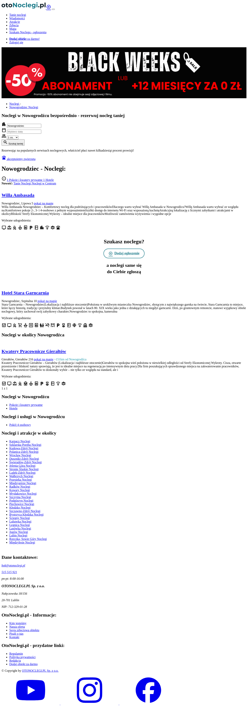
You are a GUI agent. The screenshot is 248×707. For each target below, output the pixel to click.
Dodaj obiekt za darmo (23, 664)
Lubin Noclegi (18, 535)
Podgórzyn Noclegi (21, 500)
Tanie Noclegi (22, 183)
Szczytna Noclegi (20, 497)
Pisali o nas (16, 633)
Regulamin (16, 653)
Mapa (12, 28)
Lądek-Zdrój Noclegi (22, 472)
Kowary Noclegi (19, 490)
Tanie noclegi (17, 14)
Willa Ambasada (18, 195)
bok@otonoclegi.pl (13, 565)
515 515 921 (9, 572)
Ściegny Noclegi (19, 518)
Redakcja (15, 660)
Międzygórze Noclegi (22, 483)
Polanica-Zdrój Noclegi (24, 451)
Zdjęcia (14, 25)
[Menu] (53, 9)
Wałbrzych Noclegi (21, 476)
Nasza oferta (17, 626)
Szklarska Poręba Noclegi (25, 444)
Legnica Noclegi (19, 525)
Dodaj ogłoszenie (124, 253)
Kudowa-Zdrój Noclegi (23, 448)
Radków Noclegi (19, 486)
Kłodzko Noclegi (20, 507)
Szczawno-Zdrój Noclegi (24, 511)
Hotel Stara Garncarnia (25, 292)
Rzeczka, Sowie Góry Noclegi (28, 539)
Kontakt (14, 637)
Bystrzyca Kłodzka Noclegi (26, 514)
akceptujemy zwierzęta (21, 159)
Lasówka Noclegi (20, 528)
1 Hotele (48, 180)
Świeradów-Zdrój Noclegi (25, 462)
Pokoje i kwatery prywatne (26, 404)
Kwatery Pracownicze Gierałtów (34, 351)
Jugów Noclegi (18, 532)
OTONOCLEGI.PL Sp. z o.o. (40, 670)
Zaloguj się (16, 42)
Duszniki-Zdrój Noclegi (24, 458)
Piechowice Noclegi (21, 504)
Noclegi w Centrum (44, 183)
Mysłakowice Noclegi (23, 493)
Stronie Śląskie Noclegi (24, 469)
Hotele (13, 408)
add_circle (48, 7)
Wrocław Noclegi (20, 455)
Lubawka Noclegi (20, 521)
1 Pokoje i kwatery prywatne (25, 180)
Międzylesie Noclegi (22, 542)
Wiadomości (17, 18)
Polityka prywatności (22, 657)
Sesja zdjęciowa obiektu (24, 630)
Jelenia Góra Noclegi (22, 465)
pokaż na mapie (43, 203)
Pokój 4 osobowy (20, 424)
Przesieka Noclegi (20, 479)
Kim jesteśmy (17, 623)
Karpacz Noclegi (19, 441)
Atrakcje (14, 21)
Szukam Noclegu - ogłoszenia (27, 32)
